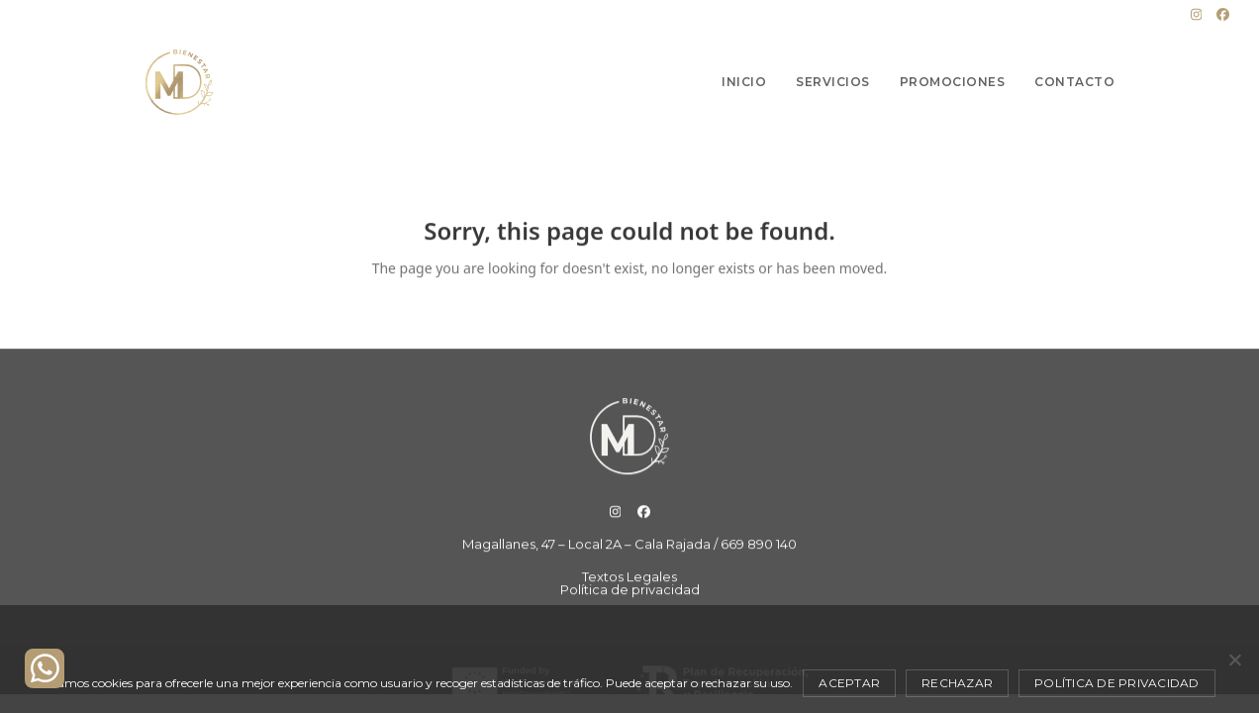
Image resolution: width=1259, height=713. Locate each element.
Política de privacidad (1117, 682)
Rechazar (957, 682)
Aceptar (849, 682)
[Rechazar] (1234, 659)
